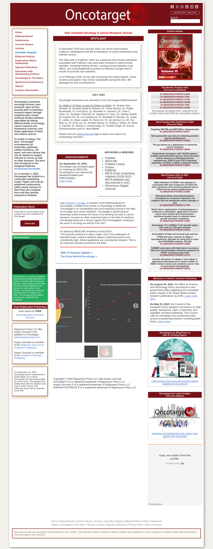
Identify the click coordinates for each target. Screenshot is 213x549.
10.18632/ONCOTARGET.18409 (175, 102)
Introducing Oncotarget (27, 168)
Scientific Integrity (25, 52)
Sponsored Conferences (29, 82)
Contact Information (26, 90)
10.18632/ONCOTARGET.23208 (175, 94)
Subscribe (30, 223)
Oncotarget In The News (29, 78)
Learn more (65, 181)
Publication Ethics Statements (25, 62)
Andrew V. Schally (75, 202)
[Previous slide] (61, 305)
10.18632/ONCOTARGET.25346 (175, 107)
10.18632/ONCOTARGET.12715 (175, 251)
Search (19, 86)
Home (18, 32)
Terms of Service (153, 524)
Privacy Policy (135, 524)
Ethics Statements (152, 521)
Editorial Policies (25, 56)
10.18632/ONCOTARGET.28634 (175, 147)
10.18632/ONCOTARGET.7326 (174, 97)
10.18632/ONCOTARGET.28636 (174, 138)
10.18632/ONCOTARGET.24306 (175, 187)
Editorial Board (24, 36)
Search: (174, 17)
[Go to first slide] (135, 305)
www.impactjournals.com (27, 337)
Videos (54, 524)
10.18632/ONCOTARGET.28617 (175, 130)
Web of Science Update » (76, 252)
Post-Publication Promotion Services (30, 316)
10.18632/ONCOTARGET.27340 (175, 99)
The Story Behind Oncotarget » (78, 256)
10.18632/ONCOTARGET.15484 (174, 215)
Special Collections (26, 67)
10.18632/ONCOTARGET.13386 (175, 239)
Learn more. (164, 321)
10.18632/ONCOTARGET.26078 (175, 264)
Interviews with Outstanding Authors (27, 72)
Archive (19, 48)
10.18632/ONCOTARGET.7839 (174, 105)
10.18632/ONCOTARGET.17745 (175, 200)
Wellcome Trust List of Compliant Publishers (29, 346)
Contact (101, 524)
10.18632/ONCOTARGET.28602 (174, 159)
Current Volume (24, 44)
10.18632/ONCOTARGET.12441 (175, 227)
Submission (22, 40)
